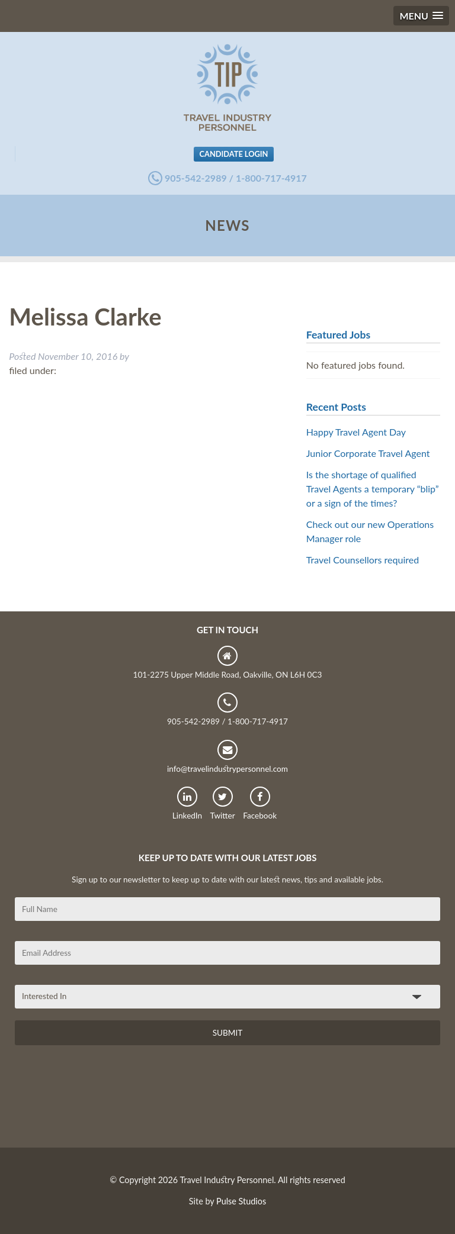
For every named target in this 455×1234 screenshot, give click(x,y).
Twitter (222, 803)
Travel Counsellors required (362, 559)
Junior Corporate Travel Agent (368, 453)
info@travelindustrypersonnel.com (227, 757)
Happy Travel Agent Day (356, 431)
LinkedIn (187, 803)
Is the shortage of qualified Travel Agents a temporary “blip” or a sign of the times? (372, 488)
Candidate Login (234, 154)
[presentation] (105, 1101)
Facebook (260, 803)
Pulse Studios (241, 1201)
